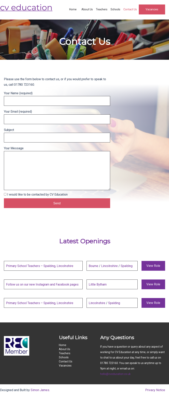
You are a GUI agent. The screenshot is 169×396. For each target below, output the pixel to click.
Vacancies (152, 9)
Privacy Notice (155, 390)
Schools (115, 9)
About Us (87, 9)
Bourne (93, 266)
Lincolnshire (109, 266)
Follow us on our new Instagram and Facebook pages (42, 284)
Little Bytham (98, 284)
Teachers (101, 9)
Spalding (127, 266)
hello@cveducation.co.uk (115, 374)
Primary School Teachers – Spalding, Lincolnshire (39, 266)
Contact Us (130, 9)
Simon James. (40, 390)
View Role (153, 266)
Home (73, 9)
